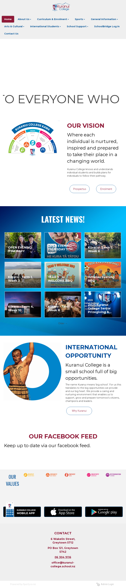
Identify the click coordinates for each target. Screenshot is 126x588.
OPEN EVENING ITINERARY (20, 249)
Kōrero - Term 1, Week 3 (20, 279)
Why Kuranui (79, 411)
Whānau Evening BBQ (101, 279)
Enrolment (106, 189)
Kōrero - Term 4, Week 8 (61, 308)
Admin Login (105, 584)
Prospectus (79, 189)
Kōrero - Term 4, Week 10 (21, 308)
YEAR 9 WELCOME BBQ (60, 279)
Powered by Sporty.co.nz (23, 584)
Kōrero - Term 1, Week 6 (100, 249)
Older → (62, 323)
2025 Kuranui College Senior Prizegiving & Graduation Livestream (99, 308)
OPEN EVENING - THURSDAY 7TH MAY (61, 249)
